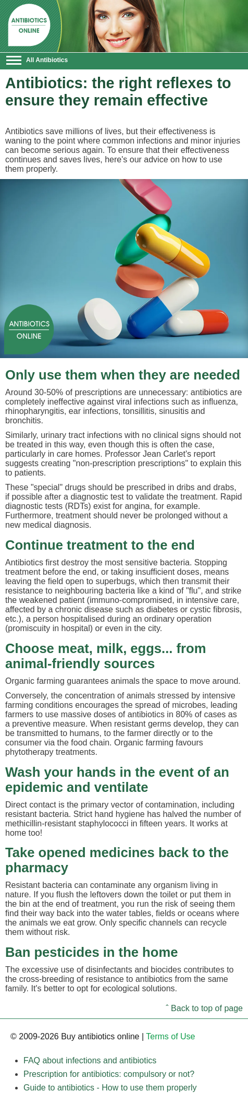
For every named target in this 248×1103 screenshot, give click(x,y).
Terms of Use (170, 1036)
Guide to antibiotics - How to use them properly (110, 1087)
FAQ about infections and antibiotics (89, 1060)
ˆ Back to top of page (204, 1008)
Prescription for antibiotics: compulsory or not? (108, 1074)
